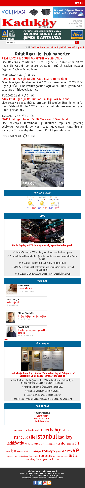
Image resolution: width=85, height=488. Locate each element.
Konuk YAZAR (23, 285)
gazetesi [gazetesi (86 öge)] (70, 444)
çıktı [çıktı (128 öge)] (52, 459)
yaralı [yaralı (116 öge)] (27, 443)
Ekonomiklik (42, 415)
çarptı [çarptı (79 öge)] (42, 444)
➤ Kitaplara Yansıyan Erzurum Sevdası (42, 391)
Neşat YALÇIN (13, 299)
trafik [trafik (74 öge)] (54, 456)
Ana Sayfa (30, 475)
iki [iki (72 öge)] (49, 459)
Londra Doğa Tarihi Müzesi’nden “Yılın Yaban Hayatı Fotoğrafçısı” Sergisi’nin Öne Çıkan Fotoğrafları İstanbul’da (42, 373)
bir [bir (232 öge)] (76, 443)
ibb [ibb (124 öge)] (64, 430)
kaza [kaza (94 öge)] (36, 444)
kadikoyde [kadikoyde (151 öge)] (49, 451)
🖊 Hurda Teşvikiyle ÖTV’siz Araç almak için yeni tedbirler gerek (42, 252)
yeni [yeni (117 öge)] (37, 430)
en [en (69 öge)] (23, 456)
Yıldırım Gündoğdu (26, 313)
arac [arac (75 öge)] (32, 444)
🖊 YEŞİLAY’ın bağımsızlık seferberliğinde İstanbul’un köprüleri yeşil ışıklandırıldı (42, 268)
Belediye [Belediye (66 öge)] (9, 456)
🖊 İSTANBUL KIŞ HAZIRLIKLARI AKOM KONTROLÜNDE (42, 263)
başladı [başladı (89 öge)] (52, 444)
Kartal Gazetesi (42, 421)
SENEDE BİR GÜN (25, 288)
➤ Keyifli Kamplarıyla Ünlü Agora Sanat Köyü (42, 386)
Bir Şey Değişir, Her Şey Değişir (32, 316)
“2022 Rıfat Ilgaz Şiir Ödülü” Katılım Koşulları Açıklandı (36, 99)
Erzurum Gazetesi (42, 418)
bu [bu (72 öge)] (39, 444)
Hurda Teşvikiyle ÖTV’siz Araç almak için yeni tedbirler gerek (42, 244)
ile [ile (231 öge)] (33, 437)
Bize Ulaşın (54, 475)
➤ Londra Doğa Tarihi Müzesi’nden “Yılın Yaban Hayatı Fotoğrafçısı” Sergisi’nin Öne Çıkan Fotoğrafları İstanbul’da (42, 381)
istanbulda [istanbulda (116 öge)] (28, 430)
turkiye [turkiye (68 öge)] (68, 431)
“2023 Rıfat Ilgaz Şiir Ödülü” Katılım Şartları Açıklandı (35, 79)
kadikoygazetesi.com (28, 473)
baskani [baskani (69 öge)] (8, 451)
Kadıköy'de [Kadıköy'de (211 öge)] (15, 443)
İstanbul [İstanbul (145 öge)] (60, 443)
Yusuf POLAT (23, 327)
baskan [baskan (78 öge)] (26, 456)
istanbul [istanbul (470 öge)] (46, 436)
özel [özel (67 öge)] (71, 431)
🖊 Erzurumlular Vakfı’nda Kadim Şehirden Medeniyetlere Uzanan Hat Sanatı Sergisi (42, 257)
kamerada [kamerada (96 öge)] (34, 456)
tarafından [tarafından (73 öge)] (60, 456)
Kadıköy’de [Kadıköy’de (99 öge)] (17, 430)
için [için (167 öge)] (13, 451)
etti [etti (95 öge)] (20, 456)
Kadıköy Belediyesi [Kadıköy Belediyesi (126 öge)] (36, 459)
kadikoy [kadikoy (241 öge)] (65, 437)
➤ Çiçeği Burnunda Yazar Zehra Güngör (42, 395)
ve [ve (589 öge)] (76, 450)
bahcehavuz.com (56, 478)
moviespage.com (28, 478)
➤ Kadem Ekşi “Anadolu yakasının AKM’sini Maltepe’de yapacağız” (42, 399)
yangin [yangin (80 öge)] (58, 452)
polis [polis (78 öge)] (76, 456)
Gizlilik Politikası (42, 475)
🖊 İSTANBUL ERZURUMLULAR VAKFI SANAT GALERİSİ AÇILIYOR (42, 273)
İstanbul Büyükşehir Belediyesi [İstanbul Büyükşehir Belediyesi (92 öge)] (29, 451)
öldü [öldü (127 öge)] (71, 455)
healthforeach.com (42, 478)
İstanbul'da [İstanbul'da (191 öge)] (21, 437)
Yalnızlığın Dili (13, 302)
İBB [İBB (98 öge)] (57, 459)
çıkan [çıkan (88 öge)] (66, 456)
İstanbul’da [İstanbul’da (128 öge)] (45, 455)
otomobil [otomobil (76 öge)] (15, 456)
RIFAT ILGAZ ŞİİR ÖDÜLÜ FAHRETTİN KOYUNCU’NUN (32, 58)
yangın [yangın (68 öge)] (47, 444)
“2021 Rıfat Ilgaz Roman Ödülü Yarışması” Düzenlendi (35, 119)
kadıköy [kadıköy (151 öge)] (66, 451)
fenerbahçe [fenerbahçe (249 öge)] (50, 430)
